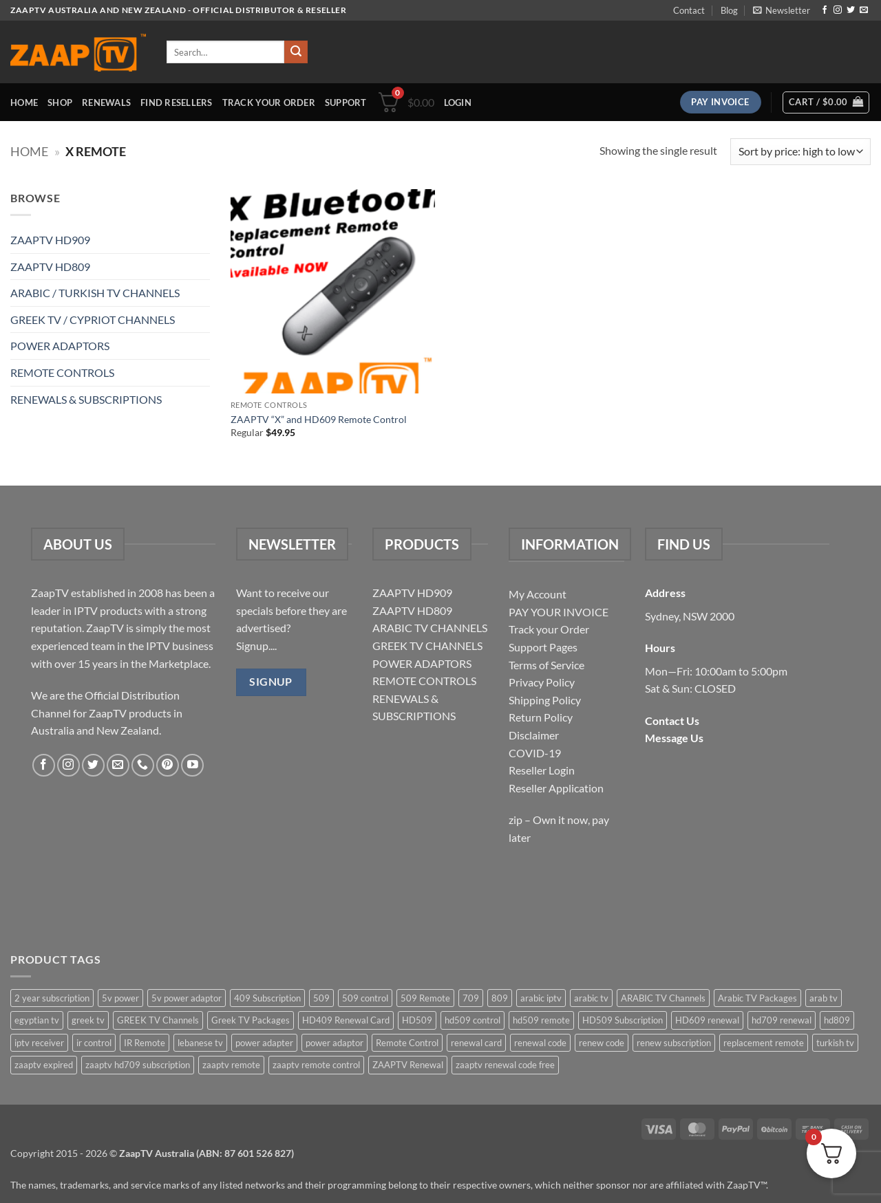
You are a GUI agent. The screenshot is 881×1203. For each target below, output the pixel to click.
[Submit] (296, 52)
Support (346, 102)
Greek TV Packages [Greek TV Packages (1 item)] (250, 1020)
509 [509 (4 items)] (321, 998)
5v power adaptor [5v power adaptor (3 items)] (186, 998)
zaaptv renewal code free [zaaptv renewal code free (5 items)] (505, 1064)
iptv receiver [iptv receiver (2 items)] (39, 1042)
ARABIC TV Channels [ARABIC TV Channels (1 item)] (663, 998)
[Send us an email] (864, 10)
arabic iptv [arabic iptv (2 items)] (541, 998)
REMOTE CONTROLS (62, 372)
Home (24, 102)
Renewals (106, 102)
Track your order (268, 102)
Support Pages (543, 646)
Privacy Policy (542, 682)
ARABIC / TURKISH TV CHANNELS (95, 292)
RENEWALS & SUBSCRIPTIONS (86, 399)
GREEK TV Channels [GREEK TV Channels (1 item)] (158, 1020)
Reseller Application (556, 787)
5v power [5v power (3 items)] (120, 998)
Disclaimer (534, 734)
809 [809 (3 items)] (499, 998)
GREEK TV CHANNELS (427, 645)
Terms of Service (546, 664)
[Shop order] (800, 151)
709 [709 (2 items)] (471, 998)
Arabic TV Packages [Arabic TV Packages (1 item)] (757, 998)
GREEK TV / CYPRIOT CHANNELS (92, 319)
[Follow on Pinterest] (167, 765)
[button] (781, 10)
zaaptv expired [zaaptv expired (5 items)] (43, 1064)
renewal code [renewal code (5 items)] (540, 1042)
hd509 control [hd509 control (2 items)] (472, 1020)
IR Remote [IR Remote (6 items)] (144, 1042)
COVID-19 (535, 752)
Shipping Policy (545, 699)
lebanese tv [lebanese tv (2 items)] (200, 1042)
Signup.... (256, 645)
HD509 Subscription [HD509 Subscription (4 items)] (622, 1020)
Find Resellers (176, 102)
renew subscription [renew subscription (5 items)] (674, 1042)
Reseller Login (542, 770)
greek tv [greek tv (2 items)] (88, 1020)
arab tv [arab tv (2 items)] (823, 998)
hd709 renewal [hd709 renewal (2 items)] (781, 1020)
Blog (729, 10)
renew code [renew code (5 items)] (601, 1042)
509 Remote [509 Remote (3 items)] (425, 998)
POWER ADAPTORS (59, 345)
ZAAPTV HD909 (50, 239)
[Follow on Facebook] (824, 10)
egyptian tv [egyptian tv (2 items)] (36, 1020)
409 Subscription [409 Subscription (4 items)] (267, 998)
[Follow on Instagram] (838, 10)
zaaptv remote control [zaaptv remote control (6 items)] (316, 1064)
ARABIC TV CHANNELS (429, 627)
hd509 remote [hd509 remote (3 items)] (541, 1020)
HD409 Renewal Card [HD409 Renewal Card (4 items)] (346, 1020)
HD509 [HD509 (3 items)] (417, 1020)
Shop (59, 102)
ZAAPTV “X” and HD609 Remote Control (319, 419)
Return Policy (541, 717)
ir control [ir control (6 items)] (94, 1042)
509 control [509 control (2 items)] (365, 998)
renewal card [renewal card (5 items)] (476, 1042)
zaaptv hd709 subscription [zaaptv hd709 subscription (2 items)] (137, 1064)
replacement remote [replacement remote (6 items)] (763, 1042)
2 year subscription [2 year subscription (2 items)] (51, 998)
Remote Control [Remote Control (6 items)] (407, 1042)
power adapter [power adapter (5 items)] (264, 1042)
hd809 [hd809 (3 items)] (837, 1020)
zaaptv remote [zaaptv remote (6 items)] (231, 1064)
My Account (537, 593)
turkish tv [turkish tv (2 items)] (835, 1042)
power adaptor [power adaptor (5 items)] (334, 1042)
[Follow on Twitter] (851, 10)
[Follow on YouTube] (192, 765)
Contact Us (672, 720)
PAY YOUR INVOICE (558, 611)
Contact (689, 10)
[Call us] (142, 765)
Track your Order (549, 629)
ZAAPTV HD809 (50, 266)
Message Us (674, 737)
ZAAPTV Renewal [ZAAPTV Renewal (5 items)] (407, 1064)
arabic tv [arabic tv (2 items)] (591, 998)
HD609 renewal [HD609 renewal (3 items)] (707, 1020)
